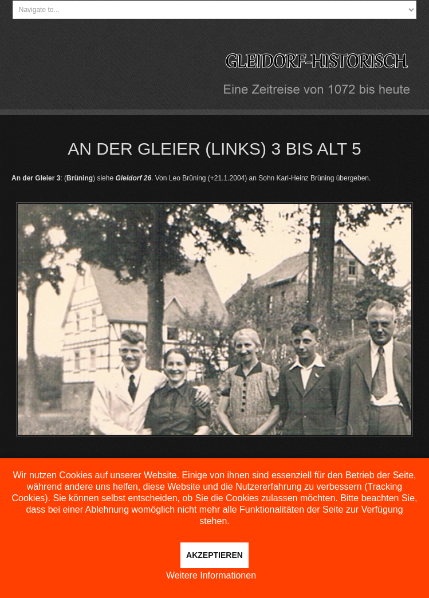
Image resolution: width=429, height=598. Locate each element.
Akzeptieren (214, 555)
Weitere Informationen (211, 575)
